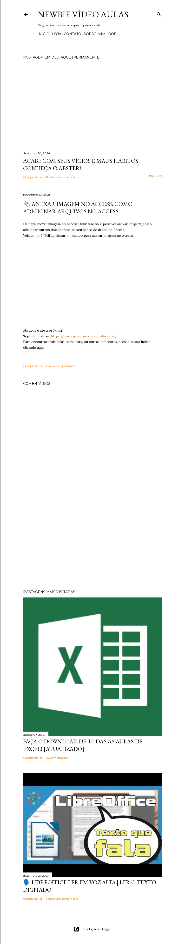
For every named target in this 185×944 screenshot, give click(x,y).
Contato (72, 34)
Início (43, 34)
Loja (56, 34)
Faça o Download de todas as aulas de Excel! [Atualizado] (82, 745)
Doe (112, 34)
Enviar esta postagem (61, 366)
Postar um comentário (62, 177)
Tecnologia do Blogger (92, 929)
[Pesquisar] (159, 13)
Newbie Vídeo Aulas (83, 14)
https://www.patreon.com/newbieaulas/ (84, 336)
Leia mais (154, 176)
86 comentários (57, 758)
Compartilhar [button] (32, 177)
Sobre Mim (95, 34)
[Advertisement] (92, 544)
